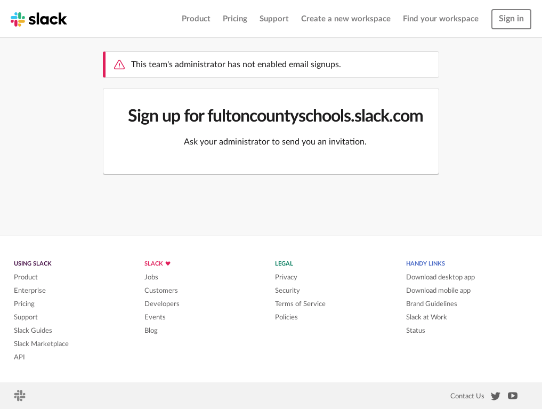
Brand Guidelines (431, 304)
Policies (286, 317)
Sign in (511, 18)
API (19, 357)
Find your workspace (441, 19)
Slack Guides (33, 330)
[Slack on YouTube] (512, 398)
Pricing (235, 19)
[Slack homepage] (39, 19)
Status (415, 330)
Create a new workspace (346, 19)
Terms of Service (300, 304)
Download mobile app (438, 290)
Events (155, 317)
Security (287, 290)
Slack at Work (426, 317)
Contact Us (467, 396)
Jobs (151, 277)
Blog (151, 330)
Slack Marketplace (41, 344)
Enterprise (30, 290)
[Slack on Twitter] (495, 398)
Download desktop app (440, 277)
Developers (162, 304)
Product (196, 19)
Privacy (286, 277)
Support (274, 19)
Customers (161, 290)
